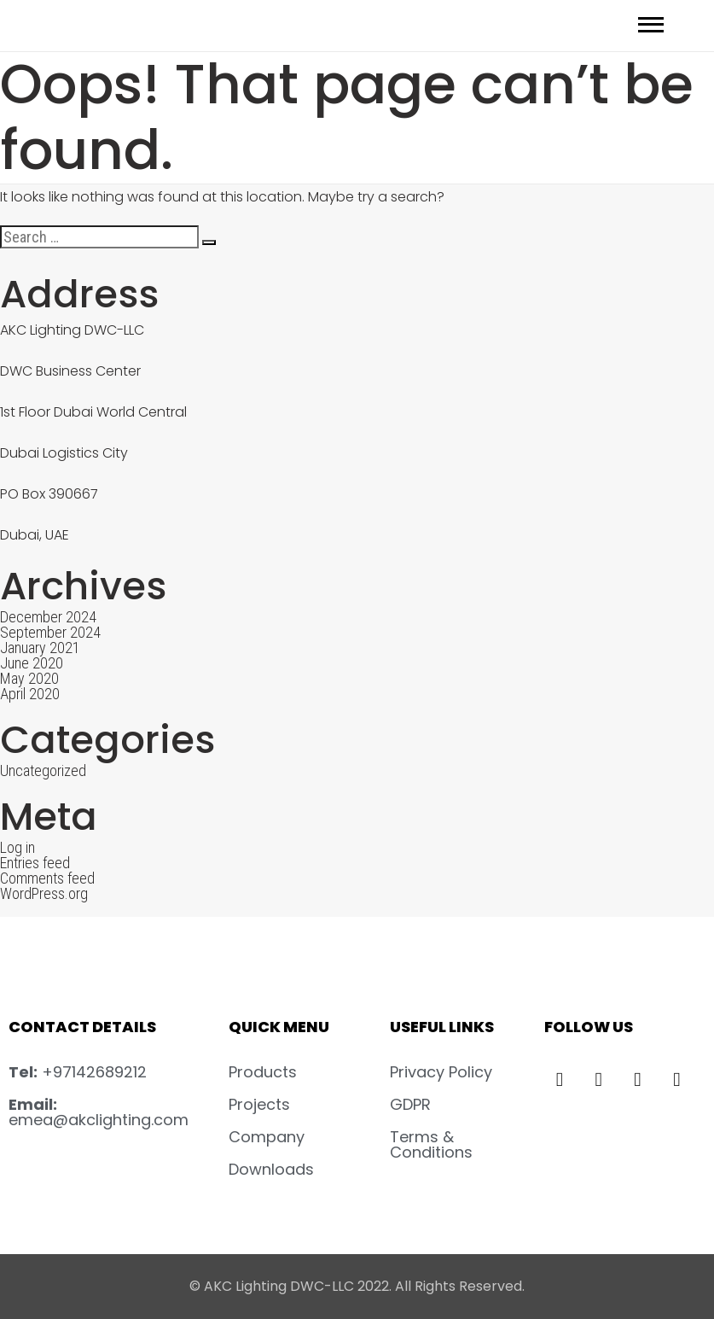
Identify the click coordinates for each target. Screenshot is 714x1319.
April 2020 (30, 694)
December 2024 (48, 617)
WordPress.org (44, 893)
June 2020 (31, 663)
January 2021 (40, 648)
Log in (17, 847)
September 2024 (50, 632)
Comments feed (47, 878)
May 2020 (29, 678)
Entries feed (35, 863)
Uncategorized (43, 770)
